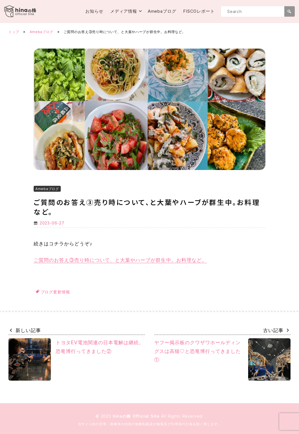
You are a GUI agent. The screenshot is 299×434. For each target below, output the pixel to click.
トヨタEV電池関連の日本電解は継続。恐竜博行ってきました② (76, 359)
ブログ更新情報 (55, 291)
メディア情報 (123, 11)
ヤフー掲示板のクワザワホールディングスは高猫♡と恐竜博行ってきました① (222, 359)
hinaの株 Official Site (137, 416)
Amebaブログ (162, 11)
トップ (13, 32)
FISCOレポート (199, 11)
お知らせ (94, 11)
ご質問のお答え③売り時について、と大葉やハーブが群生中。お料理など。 (120, 260)
